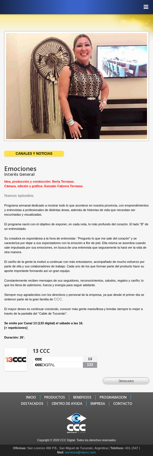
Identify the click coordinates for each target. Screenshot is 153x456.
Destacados (126, 381)
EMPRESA (98, 403)
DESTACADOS (32, 403)
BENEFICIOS (82, 397)
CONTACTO (122, 403)
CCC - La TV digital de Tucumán (74, 7)
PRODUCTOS (54, 397)
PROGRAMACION (113, 397)
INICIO (31, 397)
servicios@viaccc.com (80, 452)
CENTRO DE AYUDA (67, 403)
